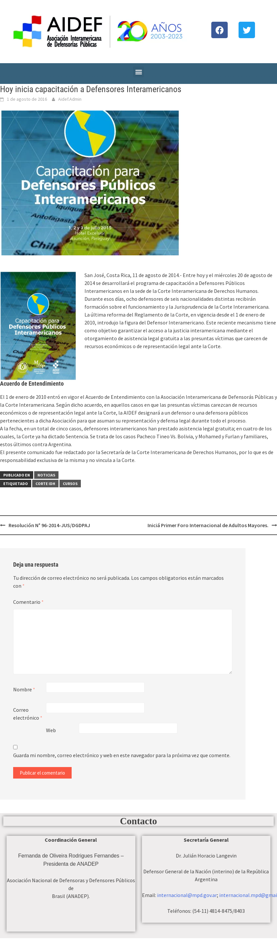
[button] (138, 71)
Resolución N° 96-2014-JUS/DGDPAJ (49, 525)
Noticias (46, 475)
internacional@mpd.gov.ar (187, 895)
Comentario (28, 602)
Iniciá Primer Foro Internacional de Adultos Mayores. (208, 525)
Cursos (70, 483)
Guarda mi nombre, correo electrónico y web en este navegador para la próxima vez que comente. (121, 755)
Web (51, 730)
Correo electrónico (27, 713)
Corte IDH (45, 483)
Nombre (24, 689)
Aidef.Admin (69, 99)
